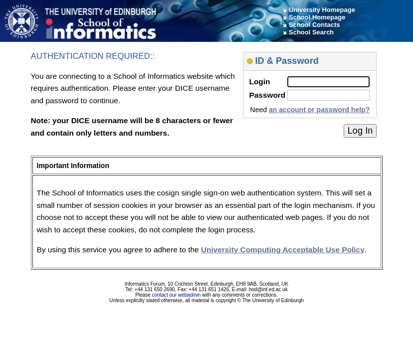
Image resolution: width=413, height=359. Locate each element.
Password (267, 95)
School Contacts (314, 24)
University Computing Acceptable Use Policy (283, 249)
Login (259, 81)
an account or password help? (319, 110)
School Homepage (317, 17)
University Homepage (322, 9)
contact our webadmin (176, 295)
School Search (311, 32)
